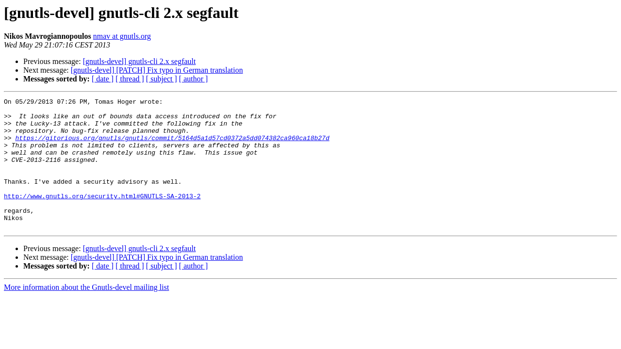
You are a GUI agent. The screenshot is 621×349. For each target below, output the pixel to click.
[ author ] (193, 79)
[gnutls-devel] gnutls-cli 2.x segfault (139, 61)
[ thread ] (129, 79)
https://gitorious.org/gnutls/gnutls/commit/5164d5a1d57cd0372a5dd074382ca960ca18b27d (172, 146)
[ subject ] (161, 79)
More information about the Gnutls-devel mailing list (86, 313)
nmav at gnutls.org (122, 36)
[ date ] (103, 79)
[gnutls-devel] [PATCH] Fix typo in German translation (157, 70)
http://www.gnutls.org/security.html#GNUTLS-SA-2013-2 (102, 216)
